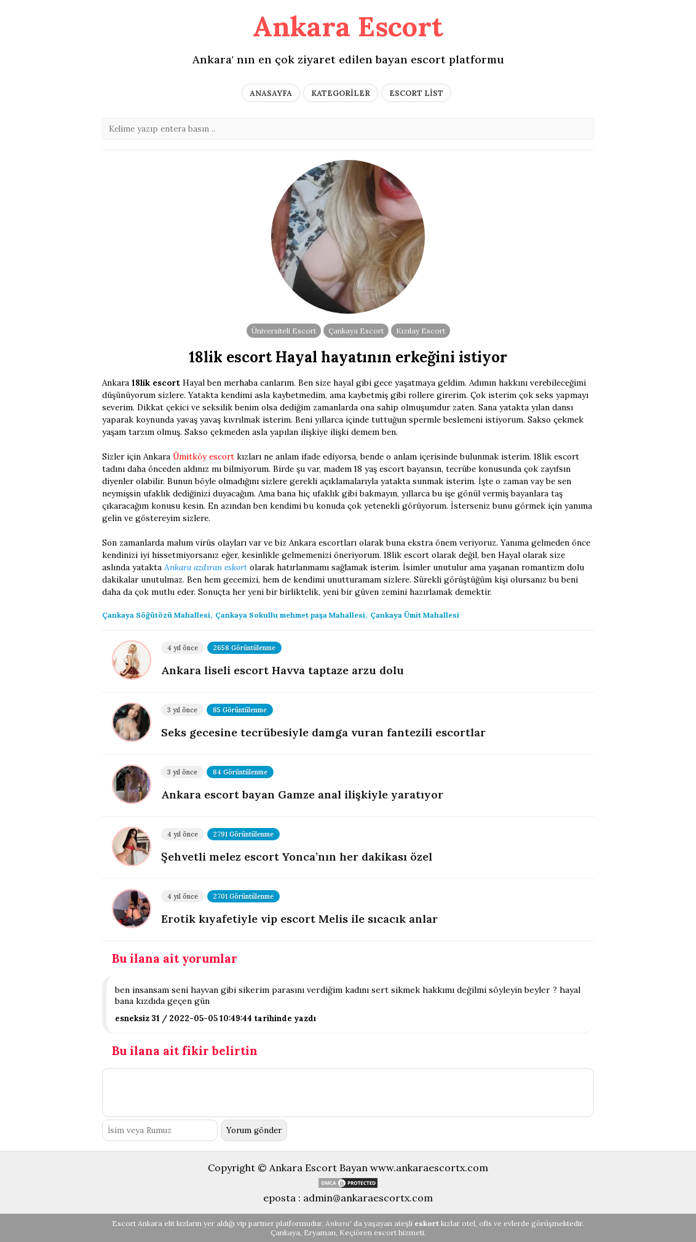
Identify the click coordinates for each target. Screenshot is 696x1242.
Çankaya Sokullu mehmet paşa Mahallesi (290, 614)
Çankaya (285, 1232)
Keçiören (355, 1232)
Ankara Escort (348, 26)
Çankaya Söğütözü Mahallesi (156, 614)
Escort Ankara (137, 1223)
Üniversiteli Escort (283, 330)
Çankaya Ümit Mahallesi (414, 614)
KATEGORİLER (340, 93)
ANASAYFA (271, 93)
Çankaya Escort (356, 330)
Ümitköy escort (203, 456)
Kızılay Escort (420, 330)
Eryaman (320, 1232)
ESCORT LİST (416, 93)
